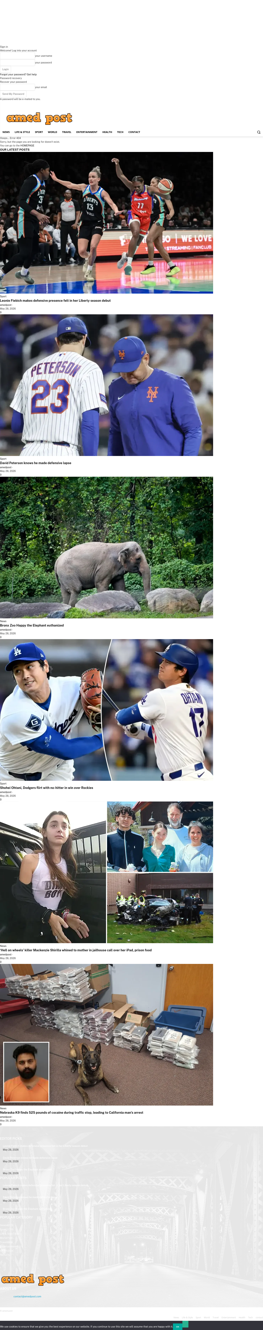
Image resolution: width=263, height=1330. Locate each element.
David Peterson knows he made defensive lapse (35, 463)
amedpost (6, 305)
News (3, 621)
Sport (3, 296)
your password (43, 62)
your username (43, 55)
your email (41, 87)
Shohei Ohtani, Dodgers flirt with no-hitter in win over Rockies (46, 788)
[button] (258, 132)
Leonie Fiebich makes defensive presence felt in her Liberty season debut (55, 300)
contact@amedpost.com (27, 1296)
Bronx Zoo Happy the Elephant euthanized (32, 625)
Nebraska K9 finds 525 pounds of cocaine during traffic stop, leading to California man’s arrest (71, 1112)
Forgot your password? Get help (18, 74)
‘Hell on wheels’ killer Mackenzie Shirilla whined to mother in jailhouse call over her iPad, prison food (76, 950)
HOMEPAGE (27, 145)
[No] (185, 1324)
